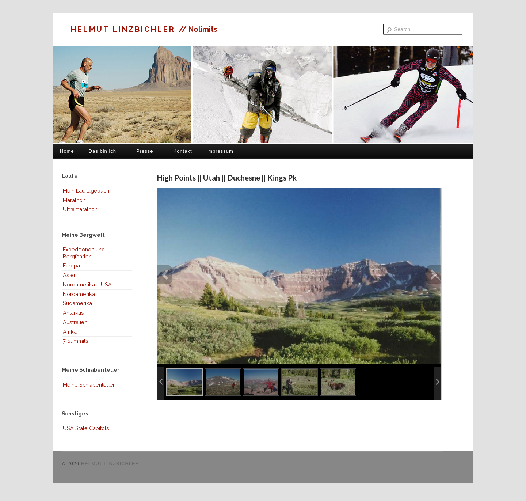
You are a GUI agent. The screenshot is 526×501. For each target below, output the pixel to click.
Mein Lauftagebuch (86, 190)
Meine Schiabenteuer (89, 385)
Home (67, 151)
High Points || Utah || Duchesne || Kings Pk (227, 177)
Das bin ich (102, 151)
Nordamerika (79, 294)
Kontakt (182, 151)
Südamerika (77, 303)
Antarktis (73, 313)
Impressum (220, 151)
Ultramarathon (80, 209)
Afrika (70, 332)
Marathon (74, 200)
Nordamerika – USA (87, 284)
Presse (144, 151)
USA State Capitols (86, 428)
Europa (71, 265)
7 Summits (75, 341)
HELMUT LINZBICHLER (125, 29)
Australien (75, 322)
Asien (70, 275)
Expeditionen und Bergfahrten (84, 252)
